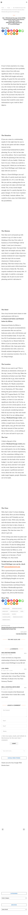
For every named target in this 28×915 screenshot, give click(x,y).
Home (2, 7)
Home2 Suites (5, 611)
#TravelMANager (6, 608)
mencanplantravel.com (12, 567)
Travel (8, 7)
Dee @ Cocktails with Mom (10, 687)
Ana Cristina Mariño (8, 652)
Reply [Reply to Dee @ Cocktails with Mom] (25, 687)
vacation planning (6, 616)
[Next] (24, 829)
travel (21, 611)
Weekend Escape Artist (18, 616)
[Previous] (2, 829)
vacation (14, 614)
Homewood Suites (14, 611)
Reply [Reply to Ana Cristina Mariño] (25, 653)
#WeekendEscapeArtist (17, 608)
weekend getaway (6, 619)
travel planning (6, 614)
